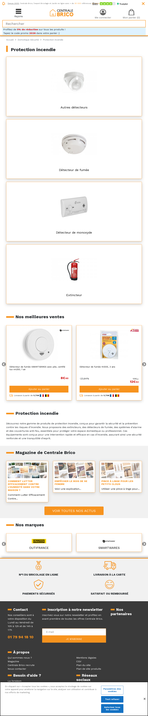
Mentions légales (86, 657)
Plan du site (83, 665)
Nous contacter (17, 668)
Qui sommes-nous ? (20, 657)
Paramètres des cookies (112, 690)
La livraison (14, 680)
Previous (4, 364)
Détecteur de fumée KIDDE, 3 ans (97, 366)
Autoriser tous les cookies (112, 708)
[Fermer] (144, 698)
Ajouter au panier (39, 389)
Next (144, 364)
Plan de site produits (88, 668)
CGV (78, 661)
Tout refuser (112, 699)
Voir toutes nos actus (74, 511)
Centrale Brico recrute (21, 665)
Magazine (13, 661)
